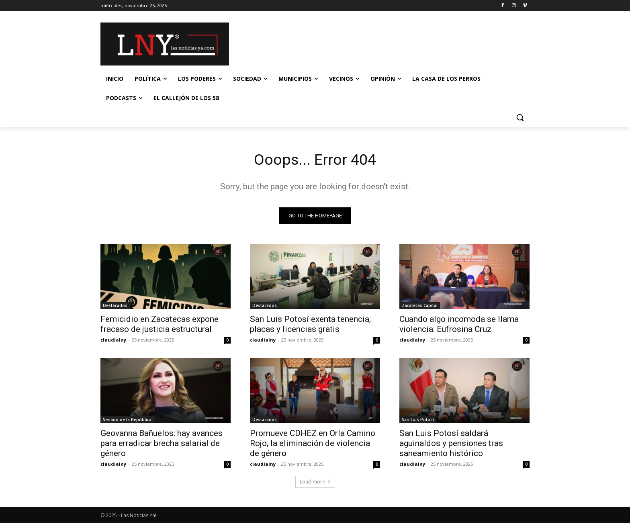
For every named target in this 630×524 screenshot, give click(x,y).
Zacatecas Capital (420, 306)
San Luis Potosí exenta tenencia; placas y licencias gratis (310, 325)
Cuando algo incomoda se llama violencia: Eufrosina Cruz (459, 325)
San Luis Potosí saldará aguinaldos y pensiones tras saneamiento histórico (451, 444)
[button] (520, 117)
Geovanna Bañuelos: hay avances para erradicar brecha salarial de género (161, 444)
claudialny (113, 341)
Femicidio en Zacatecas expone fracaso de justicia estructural (159, 325)
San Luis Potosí (418, 421)
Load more (315, 482)
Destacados (115, 306)
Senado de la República (127, 421)
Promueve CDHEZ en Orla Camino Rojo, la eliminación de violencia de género (312, 444)
